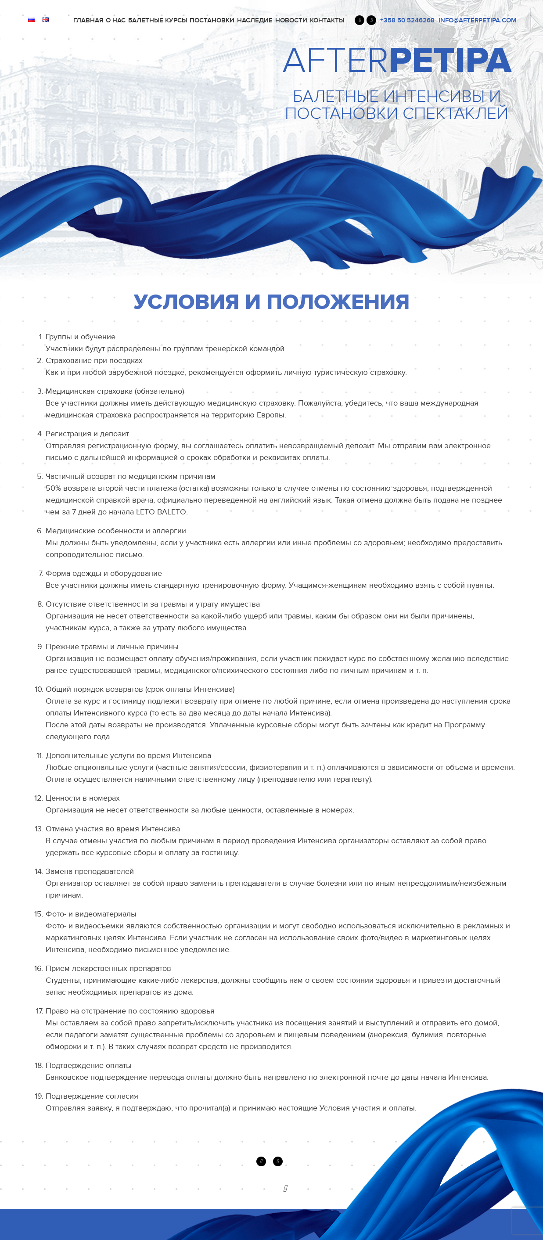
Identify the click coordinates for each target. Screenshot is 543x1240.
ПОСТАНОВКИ (212, 20)
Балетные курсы (157, 20)
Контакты (327, 20)
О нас (116, 20)
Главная (88, 20)
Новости (291, 20)
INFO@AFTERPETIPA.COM (478, 20)
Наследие (255, 20)
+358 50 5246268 (407, 20)
